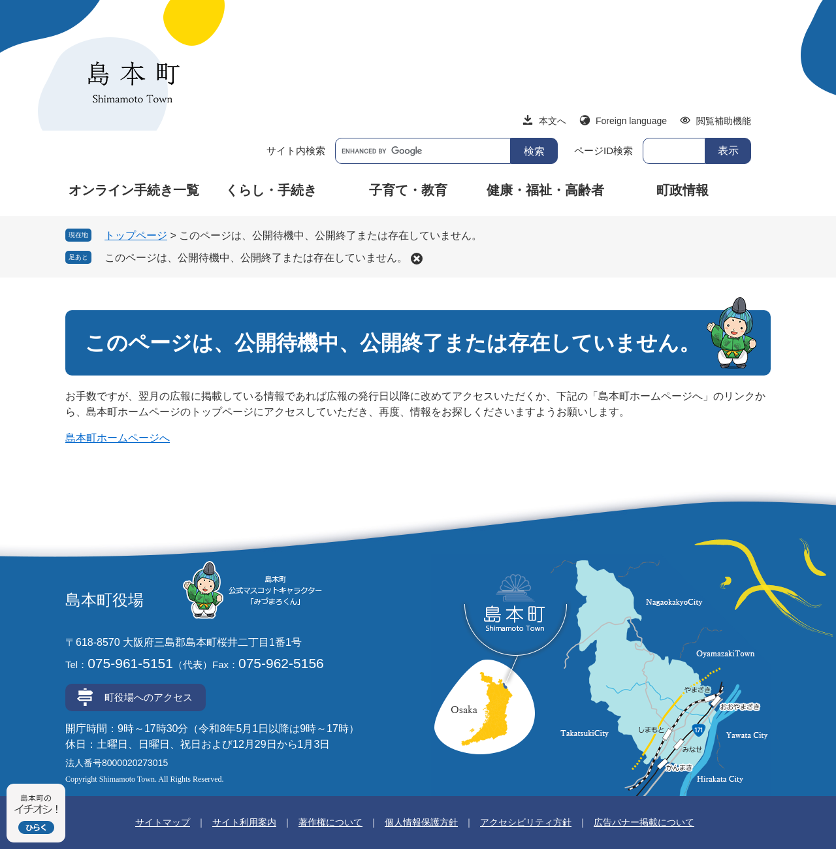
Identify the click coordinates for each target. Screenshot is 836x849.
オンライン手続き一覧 (134, 190)
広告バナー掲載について (644, 822)
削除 (417, 258)
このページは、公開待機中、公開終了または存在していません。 (256, 257)
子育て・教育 (408, 190)
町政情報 (682, 190)
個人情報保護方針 (421, 822)
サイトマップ (162, 822)
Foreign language (631, 121)
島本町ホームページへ (117, 437)
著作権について (330, 822)
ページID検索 (603, 150)
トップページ (135, 235)
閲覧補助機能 (723, 121)
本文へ (552, 121)
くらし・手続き (271, 190)
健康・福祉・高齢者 (545, 190)
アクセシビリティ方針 (525, 822)
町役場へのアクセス (148, 697)
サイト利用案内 (244, 822)
